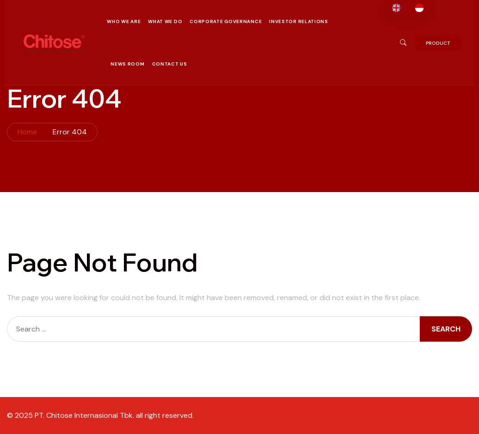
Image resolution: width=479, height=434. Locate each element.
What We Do (165, 21)
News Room (127, 64)
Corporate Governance (226, 21)
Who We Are (124, 21)
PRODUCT (438, 43)
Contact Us (169, 64)
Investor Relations (298, 21)
